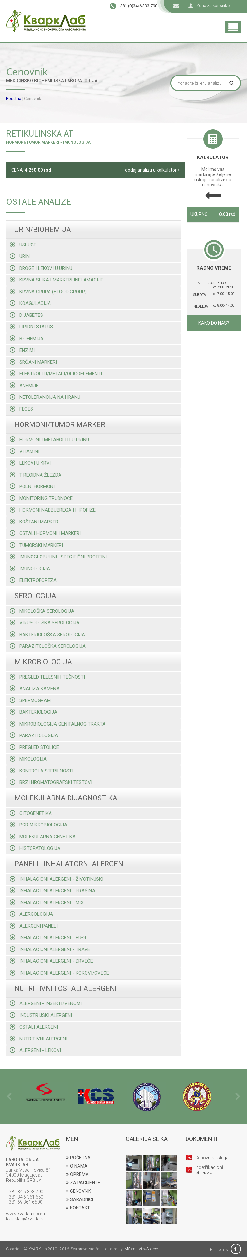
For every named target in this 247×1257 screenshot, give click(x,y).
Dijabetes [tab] (26, 315)
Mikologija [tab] (28, 759)
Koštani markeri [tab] (34, 522)
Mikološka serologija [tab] (42, 611)
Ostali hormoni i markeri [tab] (45, 533)
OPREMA (77, 1174)
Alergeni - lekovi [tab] (35, 1050)
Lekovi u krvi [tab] (30, 463)
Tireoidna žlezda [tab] (35, 475)
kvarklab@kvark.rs (24, 1218)
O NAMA (76, 1166)
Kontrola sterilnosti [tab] (41, 771)
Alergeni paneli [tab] (34, 926)
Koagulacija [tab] (30, 303)
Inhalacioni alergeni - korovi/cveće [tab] (59, 973)
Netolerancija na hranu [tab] (45, 397)
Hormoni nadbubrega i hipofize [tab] (53, 510)
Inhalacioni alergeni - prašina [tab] (52, 890)
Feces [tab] (21, 409)
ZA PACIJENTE (83, 1182)
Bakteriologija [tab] (33, 712)
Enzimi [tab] (22, 350)
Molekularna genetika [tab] (43, 837)
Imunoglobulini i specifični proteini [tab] (58, 557)
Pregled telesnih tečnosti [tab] (47, 677)
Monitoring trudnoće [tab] (41, 498)
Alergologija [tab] (31, 914)
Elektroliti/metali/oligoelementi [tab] (56, 373)
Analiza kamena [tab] (34, 688)
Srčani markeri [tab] (33, 362)
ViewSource (148, 1249)
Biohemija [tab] (26, 338)
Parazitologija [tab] (34, 735)
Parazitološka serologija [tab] (48, 646)
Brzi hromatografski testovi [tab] (51, 782)
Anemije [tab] (24, 385)
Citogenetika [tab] (31, 813)
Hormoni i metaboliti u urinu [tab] (49, 439)
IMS (127, 1249)
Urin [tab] (20, 256)
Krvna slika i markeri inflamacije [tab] (56, 280)
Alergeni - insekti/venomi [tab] (46, 1003)
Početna (13, 98)
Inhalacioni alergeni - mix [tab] (47, 902)
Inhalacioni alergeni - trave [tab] (50, 949)
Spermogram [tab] (30, 700)
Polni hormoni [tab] (32, 486)
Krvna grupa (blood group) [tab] (48, 292)
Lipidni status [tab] (31, 327)
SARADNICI (79, 1199)
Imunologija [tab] (30, 569)
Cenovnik (32, 98)
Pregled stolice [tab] (34, 747)
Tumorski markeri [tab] (36, 545)
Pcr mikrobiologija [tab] (38, 825)
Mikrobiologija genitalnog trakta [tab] (57, 724)
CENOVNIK (78, 1191)
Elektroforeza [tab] (33, 580)
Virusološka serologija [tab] (44, 623)
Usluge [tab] (23, 245)
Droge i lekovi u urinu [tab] (41, 268)
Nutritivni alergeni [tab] (38, 1039)
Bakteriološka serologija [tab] (47, 634)
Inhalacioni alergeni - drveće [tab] (51, 961)
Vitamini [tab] (24, 451)
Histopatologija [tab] (35, 848)
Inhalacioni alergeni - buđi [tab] (48, 937)
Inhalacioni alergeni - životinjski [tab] (56, 879)
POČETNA (78, 1157)
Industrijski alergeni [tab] (41, 1015)
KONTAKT (78, 1207)
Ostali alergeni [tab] (34, 1027)
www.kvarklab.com (25, 1213)
